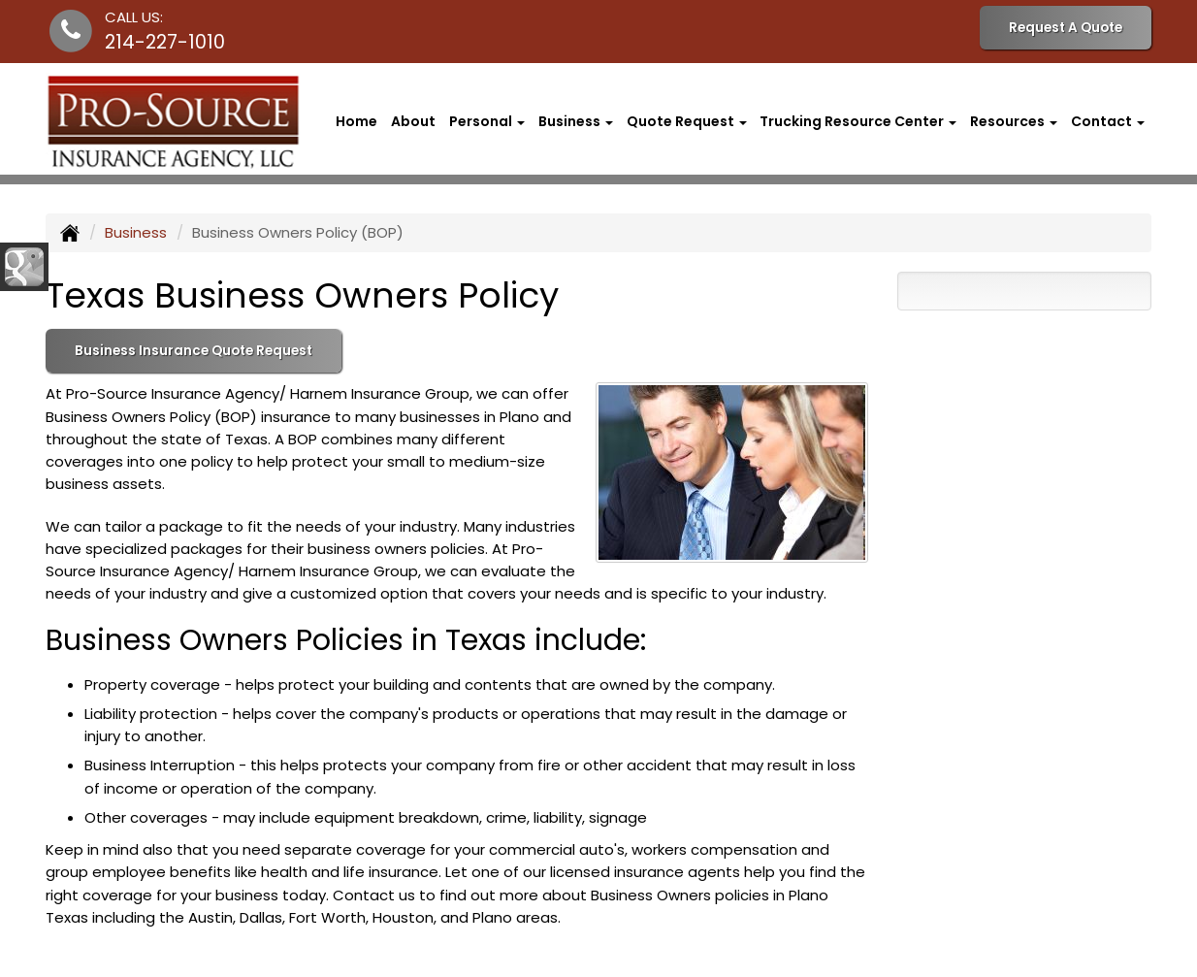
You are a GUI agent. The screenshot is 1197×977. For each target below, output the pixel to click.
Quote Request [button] (687, 121)
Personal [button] (487, 121)
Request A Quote (1065, 27)
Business (136, 232)
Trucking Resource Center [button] (858, 121)
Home (356, 121)
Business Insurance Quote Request (193, 351)
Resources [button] (1013, 121)
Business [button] (575, 121)
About (413, 121)
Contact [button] (1108, 121)
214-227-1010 (165, 42)
